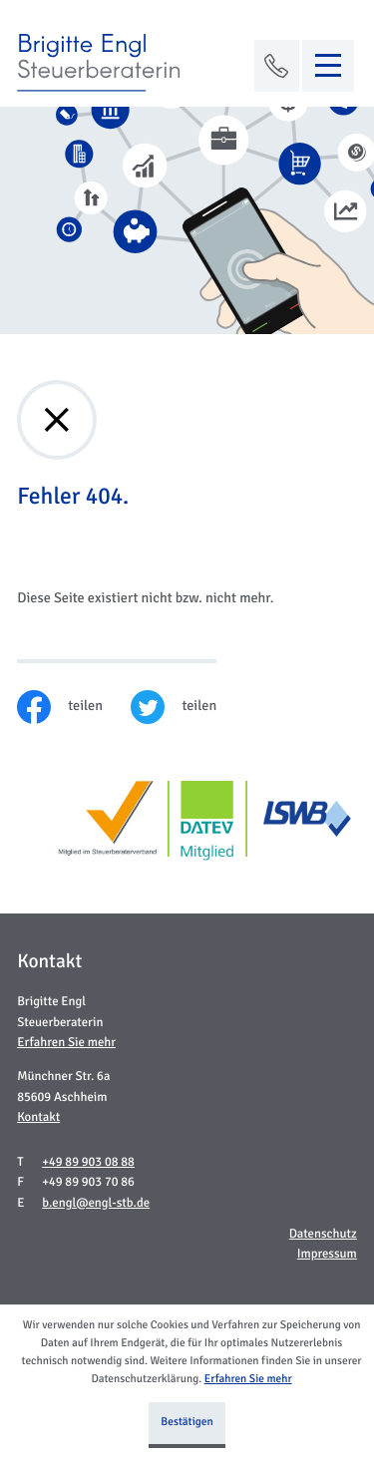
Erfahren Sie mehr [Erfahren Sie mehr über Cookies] (248, 1379)
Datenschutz (323, 1234)
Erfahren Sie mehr (66, 1042)
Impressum (327, 1254)
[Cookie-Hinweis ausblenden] (187, 1425)
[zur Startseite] (102, 63)
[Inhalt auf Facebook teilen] (74, 707)
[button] (277, 66)
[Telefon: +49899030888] (88, 1162)
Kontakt (38, 1117)
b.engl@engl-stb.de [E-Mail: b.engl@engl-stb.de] (96, 1203)
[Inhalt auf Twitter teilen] (187, 707)
